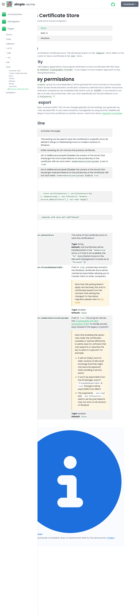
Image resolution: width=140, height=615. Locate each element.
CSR (7, 62)
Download (129, 4)
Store (8, 67)
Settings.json (14, 21)
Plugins (11, 28)
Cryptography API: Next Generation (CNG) (85, 322)
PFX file (11, 84)
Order (8, 39)
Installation (11, 92)
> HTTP (9, 48)
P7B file (11, 78)
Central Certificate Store (18, 73)
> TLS (8, 57)
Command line (15, 14)
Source (9, 34)
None (11, 76)
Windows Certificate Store (19, 89)
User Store (12, 86)
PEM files (12, 81)
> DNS (8, 53)
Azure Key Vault (14, 71)
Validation (10, 44)
